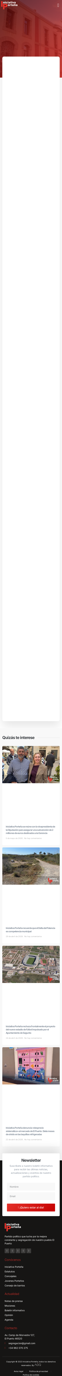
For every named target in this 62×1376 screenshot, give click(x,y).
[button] (58, 5)
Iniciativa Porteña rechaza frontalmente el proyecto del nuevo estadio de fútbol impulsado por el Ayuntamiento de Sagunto (30, 1029)
